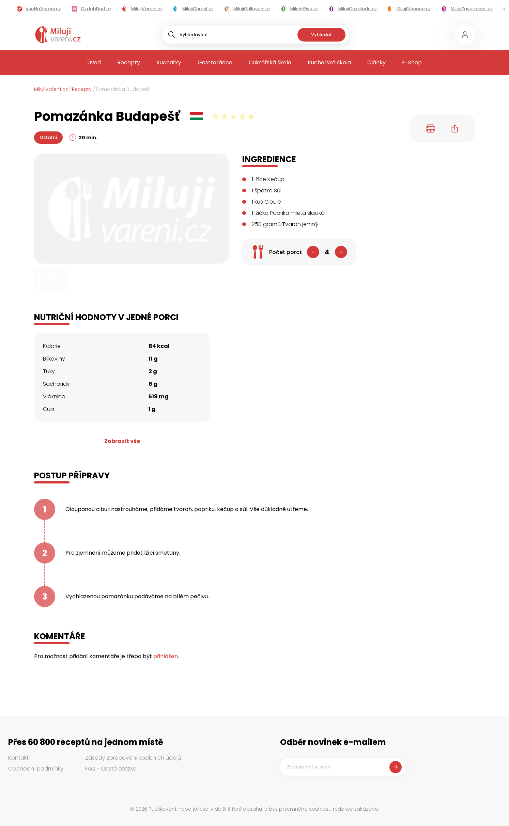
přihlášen (165, 656)
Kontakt (18, 758)
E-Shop (412, 62)
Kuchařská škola (329, 62)
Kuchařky (168, 62)
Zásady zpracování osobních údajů (133, 758)
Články (376, 62)
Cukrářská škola (270, 62)
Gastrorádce (215, 62)
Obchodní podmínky (35, 769)
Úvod (94, 62)
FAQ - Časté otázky (110, 769)
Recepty (128, 62)
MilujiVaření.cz (51, 89)
